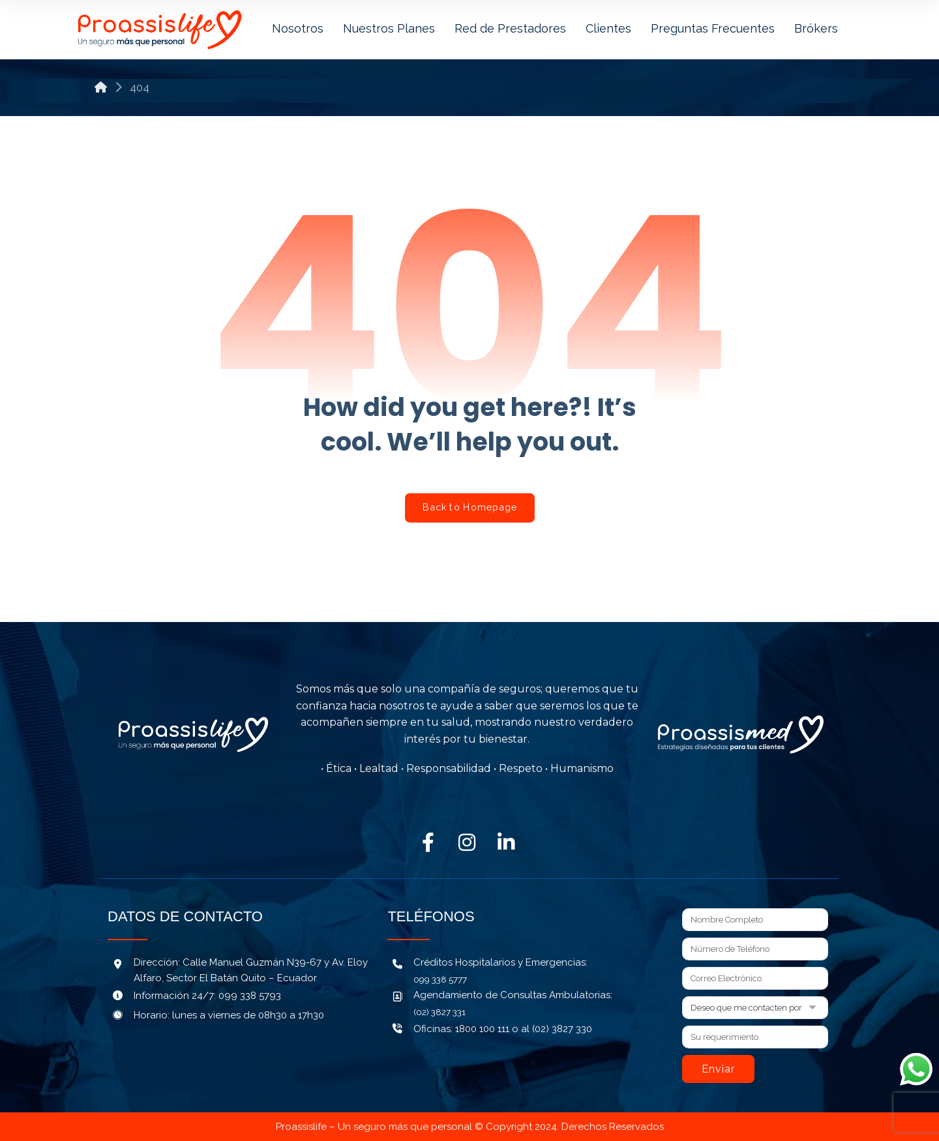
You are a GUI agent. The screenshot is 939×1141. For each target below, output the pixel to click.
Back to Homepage (470, 507)
